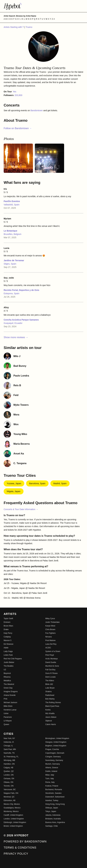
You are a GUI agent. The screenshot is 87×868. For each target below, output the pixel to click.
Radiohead (49, 695)
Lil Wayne (8, 721)
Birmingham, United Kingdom (57, 738)
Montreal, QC (9, 797)
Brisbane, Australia (53, 819)
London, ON (9, 775)
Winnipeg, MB (9, 760)
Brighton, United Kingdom (55, 746)
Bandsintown (37, 110)
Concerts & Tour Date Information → (21, 509)
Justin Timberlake (52, 622)
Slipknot (48, 721)
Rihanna (7, 677)
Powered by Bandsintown (25, 841)
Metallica (7, 681)
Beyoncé (7, 673)
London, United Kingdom (14, 819)
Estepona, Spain (11, 293)
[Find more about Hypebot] (43, 6)
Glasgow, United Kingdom (55, 742)
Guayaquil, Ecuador (13, 323)
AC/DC (48, 648)
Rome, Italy (50, 782)
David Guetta (50, 662)
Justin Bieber (9, 662)
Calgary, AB (8, 768)
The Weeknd (9, 684)
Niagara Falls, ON (11, 793)
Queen (6, 724)
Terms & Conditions (20, 847)
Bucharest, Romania (53, 789)
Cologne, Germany (53, 757)
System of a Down (52, 651)
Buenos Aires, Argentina (55, 822)
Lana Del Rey (50, 644)
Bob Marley (50, 699)
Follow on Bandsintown (18, 128)
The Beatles (8, 666)
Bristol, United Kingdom (13, 826)
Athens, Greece (51, 768)
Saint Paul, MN (10, 749)
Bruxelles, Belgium (12, 234)
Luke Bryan (50, 688)
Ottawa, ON (8, 782)
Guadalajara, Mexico (12, 808)
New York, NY (9, 738)
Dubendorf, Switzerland (54, 797)
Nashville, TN (9, 753)
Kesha (48, 710)
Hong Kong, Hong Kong (55, 804)
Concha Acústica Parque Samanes (21, 320)
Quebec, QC (9, 771)
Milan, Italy (49, 775)
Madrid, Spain (60, 483)
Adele (6, 648)
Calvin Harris (50, 724)
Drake (6, 629)
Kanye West (50, 626)
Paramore (8, 717)
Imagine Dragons (11, 691)
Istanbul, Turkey (51, 800)
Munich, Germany (52, 764)
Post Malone (50, 640)
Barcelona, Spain (37, 483)
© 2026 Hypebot (16, 835)
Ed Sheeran (8, 644)
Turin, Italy (49, 778)
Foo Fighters (50, 633)
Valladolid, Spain (11, 204)
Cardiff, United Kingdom (13, 815)
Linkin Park (8, 655)
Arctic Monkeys (51, 659)
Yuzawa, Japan (14, 483)
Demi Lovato (50, 677)
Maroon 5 (7, 640)
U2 (5, 670)
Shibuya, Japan (51, 808)
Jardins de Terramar (14, 260)
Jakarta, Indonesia (52, 815)
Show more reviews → (16, 337)
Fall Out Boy (50, 670)
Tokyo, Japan (50, 811)
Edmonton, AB (9, 800)
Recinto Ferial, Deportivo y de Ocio (21, 290)
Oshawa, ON (9, 778)
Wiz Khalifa (49, 713)
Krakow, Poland (51, 786)
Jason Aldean (50, 717)
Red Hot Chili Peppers (13, 659)
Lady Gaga (8, 651)
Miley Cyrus (50, 618)
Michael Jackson (10, 702)
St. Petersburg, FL (11, 757)
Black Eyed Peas (52, 706)
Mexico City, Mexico (12, 804)
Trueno (29, 27)
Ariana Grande (10, 695)
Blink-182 (49, 684)
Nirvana (48, 637)
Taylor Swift (8, 618)
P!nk (5, 699)
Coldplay (7, 637)
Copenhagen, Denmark (54, 753)
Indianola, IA (9, 742)
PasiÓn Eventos (12, 201)
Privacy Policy (16, 853)
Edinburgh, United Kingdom (15, 822)
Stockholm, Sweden (53, 793)
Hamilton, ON (9, 764)
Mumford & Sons (52, 666)
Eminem (7, 622)
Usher (6, 713)
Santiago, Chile (51, 826)
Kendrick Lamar (10, 710)
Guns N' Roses (51, 673)
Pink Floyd (49, 655)
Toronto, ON (9, 786)
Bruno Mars (8, 626)
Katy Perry (8, 633)
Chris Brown (50, 629)
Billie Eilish (8, 706)
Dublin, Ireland (51, 771)
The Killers (49, 681)
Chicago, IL (8, 746)
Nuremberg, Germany (54, 760)
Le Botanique (10, 231)
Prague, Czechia (52, 749)
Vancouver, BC (10, 789)
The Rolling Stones (53, 702)
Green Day (8, 688)
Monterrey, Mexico (11, 811)
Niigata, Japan (13, 491)
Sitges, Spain (10, 264)
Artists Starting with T (14, 27)
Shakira (48, 691)
